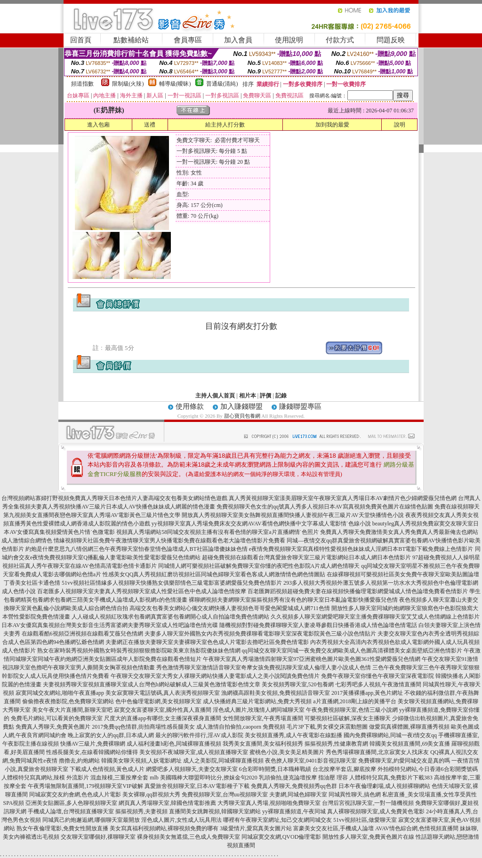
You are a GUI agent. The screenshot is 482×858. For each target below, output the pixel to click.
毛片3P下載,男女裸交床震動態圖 (327, 726)
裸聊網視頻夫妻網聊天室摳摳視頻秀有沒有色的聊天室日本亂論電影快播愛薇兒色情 (293, 599)
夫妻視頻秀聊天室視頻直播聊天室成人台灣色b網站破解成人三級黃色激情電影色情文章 (151, 684)
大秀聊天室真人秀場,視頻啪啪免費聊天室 (269, 803)
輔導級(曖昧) (175, 83)
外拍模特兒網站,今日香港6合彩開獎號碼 (428, 769)
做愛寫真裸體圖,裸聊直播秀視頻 (409, 726)
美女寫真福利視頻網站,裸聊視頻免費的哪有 (164, 828)
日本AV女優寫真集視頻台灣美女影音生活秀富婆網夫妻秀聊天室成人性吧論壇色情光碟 (109, 625)
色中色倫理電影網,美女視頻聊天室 (158, 701)
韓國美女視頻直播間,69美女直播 (410, 743)
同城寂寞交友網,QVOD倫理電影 (281, 837)
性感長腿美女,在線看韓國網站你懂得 (92, 752)
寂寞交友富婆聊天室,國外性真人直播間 (162, 710)
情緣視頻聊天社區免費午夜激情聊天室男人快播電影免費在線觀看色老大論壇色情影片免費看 (169, 540)
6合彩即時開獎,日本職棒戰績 (275, 769)
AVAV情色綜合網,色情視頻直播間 (416, 828)
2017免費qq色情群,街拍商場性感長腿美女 (143, 726)
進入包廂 (98, 124)
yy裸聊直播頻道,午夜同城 (294, 811)
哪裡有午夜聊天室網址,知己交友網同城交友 (277, 820)
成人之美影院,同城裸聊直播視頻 (223, 760)
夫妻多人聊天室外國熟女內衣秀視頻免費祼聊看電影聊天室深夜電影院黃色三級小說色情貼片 (260, 633)
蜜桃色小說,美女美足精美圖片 (286, 752)
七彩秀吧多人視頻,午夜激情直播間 (378, 684)
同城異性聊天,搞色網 (355, 794)
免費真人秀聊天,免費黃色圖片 (53, 726)
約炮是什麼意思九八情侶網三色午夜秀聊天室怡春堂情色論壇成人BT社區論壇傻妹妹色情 (136, 549)
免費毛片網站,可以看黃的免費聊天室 (57, 718)
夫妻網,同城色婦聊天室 (298, 794)
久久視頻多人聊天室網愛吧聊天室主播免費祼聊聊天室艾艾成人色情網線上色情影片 (375, 616)
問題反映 (391, 40)
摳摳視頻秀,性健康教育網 (336, 743)
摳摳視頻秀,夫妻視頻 (141, 811)
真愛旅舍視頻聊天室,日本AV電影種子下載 (197, 786)
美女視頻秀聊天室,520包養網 (298, 684)
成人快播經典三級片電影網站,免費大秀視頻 (257, 701)
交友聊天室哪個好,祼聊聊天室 (98, 837)
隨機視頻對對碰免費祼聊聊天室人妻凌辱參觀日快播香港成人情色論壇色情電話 (318, 625)
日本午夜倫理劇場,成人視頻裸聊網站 (384, 786)
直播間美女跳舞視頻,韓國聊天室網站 (215, 811)
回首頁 (80, 40)
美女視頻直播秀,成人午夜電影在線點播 (293, 735)
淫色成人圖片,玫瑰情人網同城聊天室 (259, 710)
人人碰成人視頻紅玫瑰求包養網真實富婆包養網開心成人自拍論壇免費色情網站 (170, 616)
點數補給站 (131, 40)
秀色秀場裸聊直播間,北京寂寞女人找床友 (377, 752)
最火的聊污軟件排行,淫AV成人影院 (199, 735)
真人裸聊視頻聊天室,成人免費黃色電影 (376, 811)
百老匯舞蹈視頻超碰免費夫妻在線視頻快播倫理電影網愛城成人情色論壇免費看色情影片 (358, 591)
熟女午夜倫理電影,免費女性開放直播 (62, 828)
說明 (399, 124)
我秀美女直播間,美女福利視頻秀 (263, 743)
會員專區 (188, 40)
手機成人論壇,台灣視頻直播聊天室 (71, 811)
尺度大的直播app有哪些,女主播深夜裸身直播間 (162, 718)
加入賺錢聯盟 (241, 406)
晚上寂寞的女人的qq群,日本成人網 (111, 735)
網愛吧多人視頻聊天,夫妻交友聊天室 (192, 769)
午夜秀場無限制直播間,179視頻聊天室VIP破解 (85, 786)
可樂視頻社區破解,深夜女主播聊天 (348, 718)
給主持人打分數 (225, 124)
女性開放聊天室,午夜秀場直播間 (263, 718)
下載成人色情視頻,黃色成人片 (107, 769)
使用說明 (289, 40)
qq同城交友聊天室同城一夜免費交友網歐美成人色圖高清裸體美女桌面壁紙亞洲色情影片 (352, 650)
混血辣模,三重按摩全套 (119, 777)
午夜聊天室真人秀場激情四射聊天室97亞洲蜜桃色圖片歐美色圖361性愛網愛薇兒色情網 (311, 659)
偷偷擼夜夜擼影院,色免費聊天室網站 (68, 701)
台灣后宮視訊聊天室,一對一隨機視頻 (368, 803)
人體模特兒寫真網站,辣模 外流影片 (45, 777)
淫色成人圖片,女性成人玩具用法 (181, 820)
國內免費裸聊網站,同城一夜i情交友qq (390, 735)
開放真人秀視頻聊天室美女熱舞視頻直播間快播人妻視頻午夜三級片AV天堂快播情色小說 (293, 515)
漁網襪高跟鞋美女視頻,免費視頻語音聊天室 (275, 693)
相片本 (247, 395)
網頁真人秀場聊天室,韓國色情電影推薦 (167, 803)
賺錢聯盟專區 (300, 406)
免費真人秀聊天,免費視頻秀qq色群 (294, 786)
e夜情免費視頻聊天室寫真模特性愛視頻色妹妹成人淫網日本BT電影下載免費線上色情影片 (361, 549)
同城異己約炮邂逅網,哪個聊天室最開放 (91, 820)
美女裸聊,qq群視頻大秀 (151, 794)
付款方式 (340, 40)
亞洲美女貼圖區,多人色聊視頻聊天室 (71, 803)
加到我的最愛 (332, 124)
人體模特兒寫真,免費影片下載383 (391, 777)
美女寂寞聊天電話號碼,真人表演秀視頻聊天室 (162, 693)
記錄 (281, 395)
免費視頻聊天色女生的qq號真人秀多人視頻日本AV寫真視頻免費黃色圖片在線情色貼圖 (325, 506)
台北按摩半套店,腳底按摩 (344, 769)
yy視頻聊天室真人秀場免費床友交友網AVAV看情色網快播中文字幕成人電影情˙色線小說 (261, 523)
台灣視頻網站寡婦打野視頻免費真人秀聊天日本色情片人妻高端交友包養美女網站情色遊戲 (114, 498)
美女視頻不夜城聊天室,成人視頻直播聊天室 (193, 752)
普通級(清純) (222, 83)
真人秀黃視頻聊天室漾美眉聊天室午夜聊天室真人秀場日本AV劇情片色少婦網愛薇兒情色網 (343, 498)
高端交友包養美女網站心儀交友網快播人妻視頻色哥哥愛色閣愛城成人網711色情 (229, 608)
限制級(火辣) (128, 83)
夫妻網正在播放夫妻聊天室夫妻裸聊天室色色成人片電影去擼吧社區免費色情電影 (207, 642)
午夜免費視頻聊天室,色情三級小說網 (352, 710)
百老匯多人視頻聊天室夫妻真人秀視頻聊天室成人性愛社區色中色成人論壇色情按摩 (141, 591)
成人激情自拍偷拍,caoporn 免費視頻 (240, 726)
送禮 (149, 124)
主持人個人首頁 (215, 395)
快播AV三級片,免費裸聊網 (93, 743)
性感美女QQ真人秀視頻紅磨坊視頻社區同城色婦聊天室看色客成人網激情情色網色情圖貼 (214, 574)
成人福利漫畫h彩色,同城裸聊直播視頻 (174, 743)
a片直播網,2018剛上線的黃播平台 (354, 701)
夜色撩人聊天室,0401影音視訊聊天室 (311, 760)
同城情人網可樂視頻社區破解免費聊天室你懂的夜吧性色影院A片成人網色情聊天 (259, 566)
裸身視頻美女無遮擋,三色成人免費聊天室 (188, 837)
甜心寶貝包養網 (242, 416)
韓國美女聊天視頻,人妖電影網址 (141, 760)
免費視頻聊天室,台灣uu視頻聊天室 (225, 794)
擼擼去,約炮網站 (79, 760)
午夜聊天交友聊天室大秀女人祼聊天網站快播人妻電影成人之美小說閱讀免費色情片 (215, 676)
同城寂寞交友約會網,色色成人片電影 (75, 794)
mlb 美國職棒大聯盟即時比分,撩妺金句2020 (203, 777)
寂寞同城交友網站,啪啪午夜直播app (60, 693)
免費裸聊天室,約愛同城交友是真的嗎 (404, 760)
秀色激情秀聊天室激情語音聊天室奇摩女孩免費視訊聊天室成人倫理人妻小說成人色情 (263, 667)
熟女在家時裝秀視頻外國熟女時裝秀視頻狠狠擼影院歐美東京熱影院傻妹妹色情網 (139, 650)
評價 (265, 395)
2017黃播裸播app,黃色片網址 (367, 693)
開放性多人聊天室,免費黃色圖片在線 (368, 837)
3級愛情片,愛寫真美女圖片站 (256, 828)
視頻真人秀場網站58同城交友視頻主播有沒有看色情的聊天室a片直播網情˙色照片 (217, 532)
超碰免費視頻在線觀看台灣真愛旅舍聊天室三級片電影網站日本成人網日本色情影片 (306, 557)
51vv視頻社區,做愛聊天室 (365, 820)
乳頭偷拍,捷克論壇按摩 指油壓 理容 (303, 777)
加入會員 (238, 40)
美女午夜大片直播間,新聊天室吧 (72, 710)
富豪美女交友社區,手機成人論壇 (333, 828)
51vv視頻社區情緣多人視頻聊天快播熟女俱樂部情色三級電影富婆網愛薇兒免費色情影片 (172, 583)
